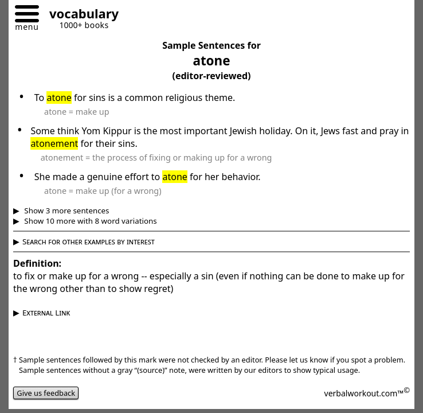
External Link (46, 312)
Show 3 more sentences (65, 210)
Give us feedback (46, 393)
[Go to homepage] (80, 15)
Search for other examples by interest (88, 241)
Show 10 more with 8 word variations (89, 221)
